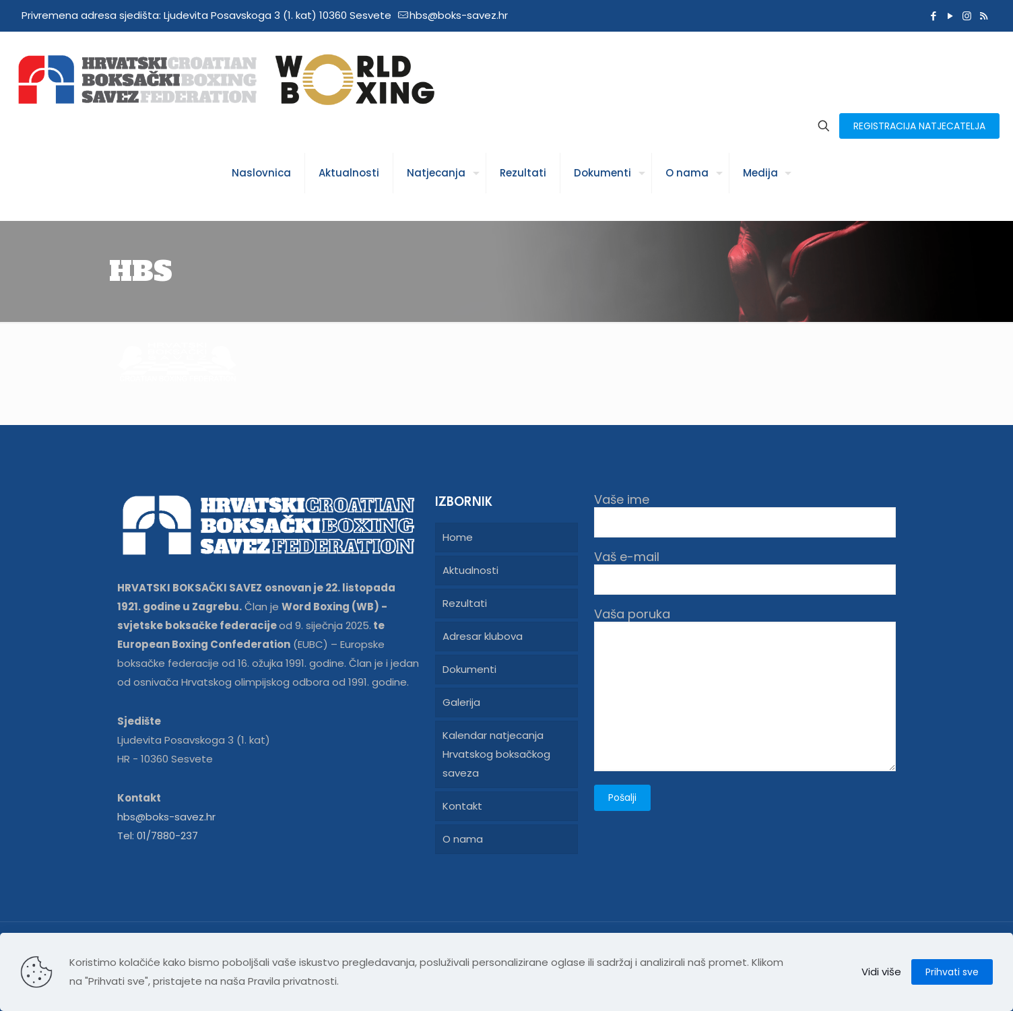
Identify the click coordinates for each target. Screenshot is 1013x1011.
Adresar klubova (483, 636)
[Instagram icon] (967, 16)
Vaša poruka (745, 689)
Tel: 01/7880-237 (157, 835)
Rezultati (465, 603)
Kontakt (462, 806)
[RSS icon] (984, 16)
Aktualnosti (470, 570)
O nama (463, 839)
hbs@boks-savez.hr (166, 817)
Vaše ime (745, 514)
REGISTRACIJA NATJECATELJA (919, 126)
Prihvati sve (952, 972)
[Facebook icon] (933, 16)
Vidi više (881, 972)
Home (458, 537)
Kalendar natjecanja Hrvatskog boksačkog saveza (496, 754)
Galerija (461, 702)
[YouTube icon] (950, 16)
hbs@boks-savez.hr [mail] (459, 15)
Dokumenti (469, 669)
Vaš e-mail (745, 572)
